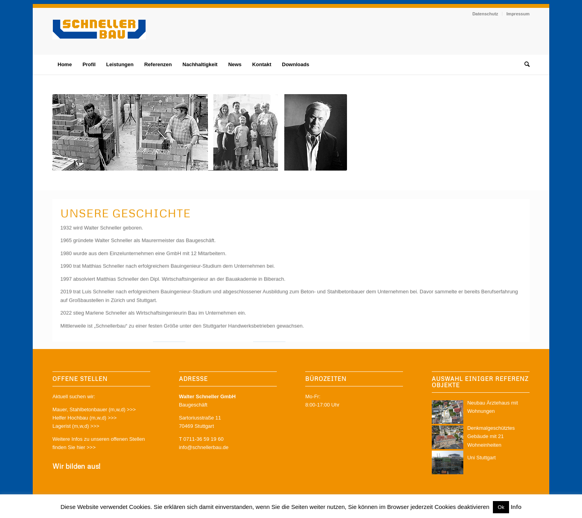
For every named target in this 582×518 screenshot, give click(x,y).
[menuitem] (485, 14)
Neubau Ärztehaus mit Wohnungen (481, 412)
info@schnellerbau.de (204, 447)
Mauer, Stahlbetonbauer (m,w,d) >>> (94, 409)
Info (516, 506)
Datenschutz (485, 13)
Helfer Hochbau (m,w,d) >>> (84, 418)
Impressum (518, 13)
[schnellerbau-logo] (99, 37)
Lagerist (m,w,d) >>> (75, 426)
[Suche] (524, 64)
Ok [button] (501, 507)
